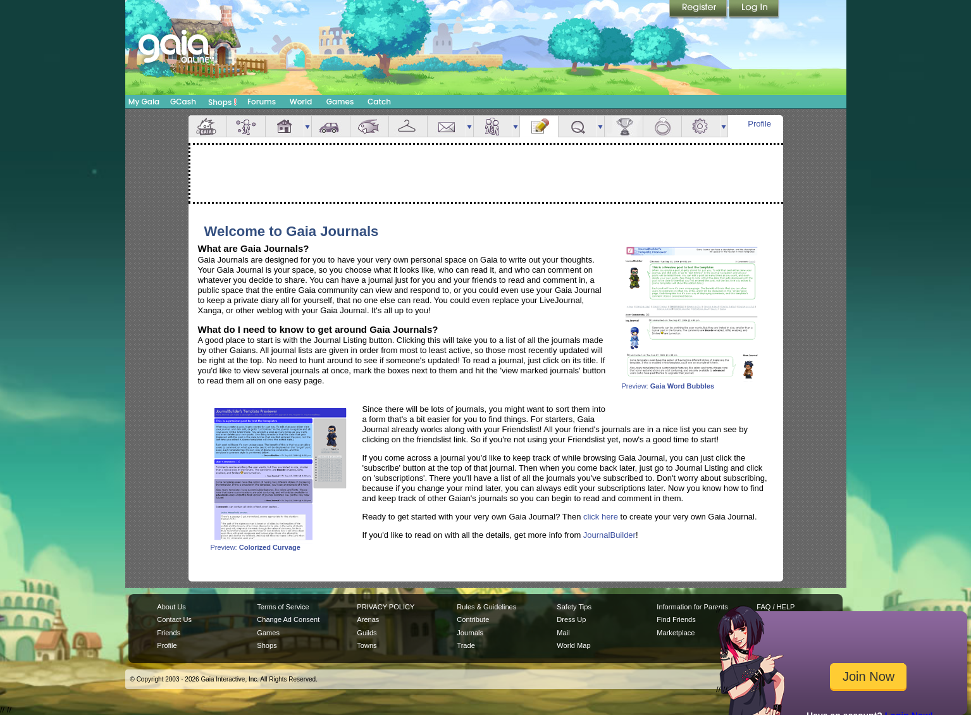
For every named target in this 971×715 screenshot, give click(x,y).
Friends (493, 126)
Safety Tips (574, 607)
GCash (183, 101)
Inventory (408, 126)
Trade (465, 645)
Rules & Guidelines (486, 607)
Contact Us (174, 619)
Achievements (624, 126)
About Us (171, 607)
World (301, 101)
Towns (366, 645)
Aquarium (369, 126)
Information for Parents (692, 607)
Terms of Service (283, 607)
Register (699, 9)
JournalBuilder (609, 535)
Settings (701, 126)
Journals (470, 633)
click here (600, 516)
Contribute (473, 619)
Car (331, 126)
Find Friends (676, 619)
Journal (539, 126)
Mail (447, 126)
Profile (759, 123)
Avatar (246, 126)
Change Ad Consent (288, 619)
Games (340, 101)
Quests (578, 126)
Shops (222, 102)
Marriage (662, 126)
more (307, 126)
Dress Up (571, 619)
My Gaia (143, 101)
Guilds (366, 633)
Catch (379, 101)
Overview (207, 126)
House (285, 126)
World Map (573, 645)
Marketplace (676, 633)
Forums (261, 101)
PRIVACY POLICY (385, 607)
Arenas (368, 619)
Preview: (691, 383)
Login (754, 9)
